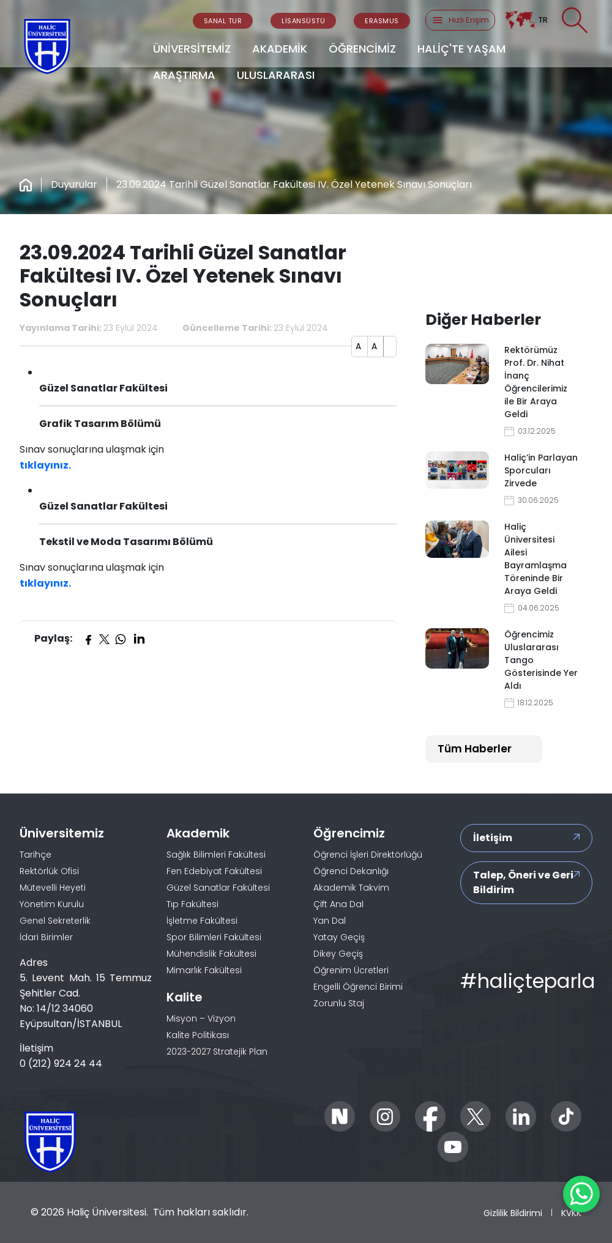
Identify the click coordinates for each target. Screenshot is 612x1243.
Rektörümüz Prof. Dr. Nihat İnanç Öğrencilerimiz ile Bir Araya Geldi (535, 382)
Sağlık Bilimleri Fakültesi (216, 854)
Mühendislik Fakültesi (211, 954)
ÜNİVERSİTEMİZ (192, 48)
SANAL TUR (223, 21)
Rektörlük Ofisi (49, 871)
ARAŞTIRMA (184, 75)
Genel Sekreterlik (55, 921)
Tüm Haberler (475, 748)
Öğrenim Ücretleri (351, 970)
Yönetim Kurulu (52, 904)
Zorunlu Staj (338, 1003)
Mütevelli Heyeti (53, 887)
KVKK (571, 1213)
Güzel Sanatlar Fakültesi (218, 887)
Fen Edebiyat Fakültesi (214, 871)
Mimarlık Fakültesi (204, 970)
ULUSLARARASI (276, 75)
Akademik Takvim (351, 887)
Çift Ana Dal (338, 904)
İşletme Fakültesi (201, 921)
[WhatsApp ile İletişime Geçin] (581, 1194)
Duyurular (74, 184)
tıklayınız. (45, 465)
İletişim (492, 838)
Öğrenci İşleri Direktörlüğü (367, 854)
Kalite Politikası (197, 1035)
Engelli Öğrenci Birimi (358, 987)
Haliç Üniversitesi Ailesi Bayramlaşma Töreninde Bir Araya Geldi (535, 559)
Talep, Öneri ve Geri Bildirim (523, 882)
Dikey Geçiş (338, 954)
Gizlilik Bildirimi (512, 1213)
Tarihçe (35, 854)
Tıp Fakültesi (192, 904)
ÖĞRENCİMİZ (362, 48)
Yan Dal (329, 921)
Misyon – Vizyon (201, 1018)
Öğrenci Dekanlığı (351, 871)
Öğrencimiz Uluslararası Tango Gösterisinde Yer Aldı (541, 660)
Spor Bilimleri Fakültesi (213, 937)
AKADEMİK (279, 48)
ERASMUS (382, 21)
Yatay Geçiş (339, 937)
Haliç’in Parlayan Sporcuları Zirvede (541, 470)
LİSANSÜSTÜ (303, 21)
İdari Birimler (46, 937)
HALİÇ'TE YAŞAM (461, 48)
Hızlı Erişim (460, 20)
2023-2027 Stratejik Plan (216, 1051)
